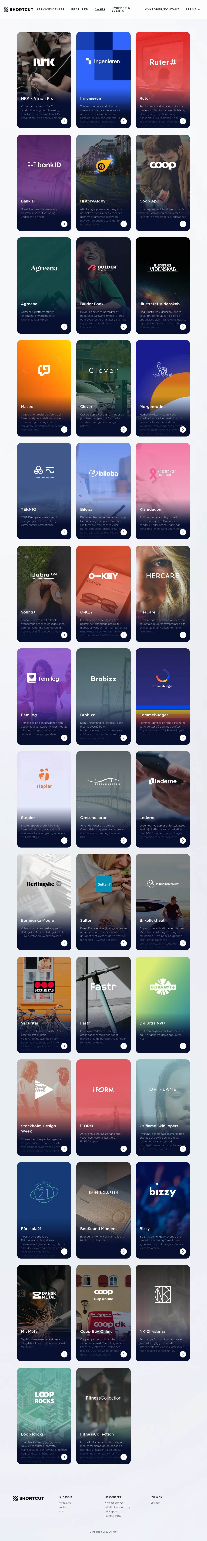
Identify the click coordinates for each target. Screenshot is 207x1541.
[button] (193, 9)
